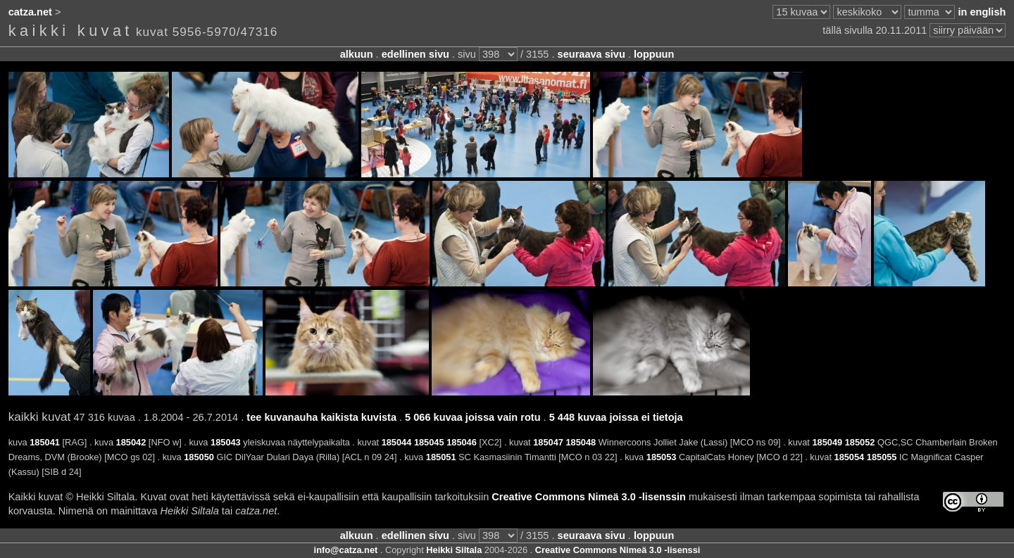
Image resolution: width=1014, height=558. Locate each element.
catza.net (30, 12)
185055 (882, 457)
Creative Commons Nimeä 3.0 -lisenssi (618, 550)
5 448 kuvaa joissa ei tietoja (616, 417)
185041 (45, 442)
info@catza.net (346, 550)
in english (982, 12)
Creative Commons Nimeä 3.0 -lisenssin (589, 496)
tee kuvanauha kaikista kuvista (321, 417)
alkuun (356, 54)
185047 (548, 442)
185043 (226, 442)
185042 (131, 442)
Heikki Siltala (454, 550)
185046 (461, 442)
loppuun (654, 54)
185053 (661, 457)
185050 (199, 457)
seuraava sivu (591, 54)
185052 (860, 442)
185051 (441, 457)
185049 (827, 442)
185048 (581, 442)
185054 (849, 457)
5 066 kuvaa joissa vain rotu (472, 417)
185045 (429, 442)
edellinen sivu (415, 54)
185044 (397, 442)
